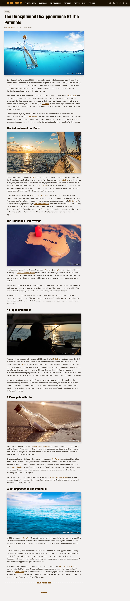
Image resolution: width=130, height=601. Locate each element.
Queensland (16, 467)
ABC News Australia (41, 204)
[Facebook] (107, 3)
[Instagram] (114, 3)
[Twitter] (117, 3)
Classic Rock (30, 3)
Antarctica (43, 185)
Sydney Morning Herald (41, 195)
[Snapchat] (123, 3)
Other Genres (55, 3)
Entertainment (80, 3)
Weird (7, 11)
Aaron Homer (10, 27)
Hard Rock (43, 3)
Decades (67, 3)
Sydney (24, 364)
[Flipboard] (120, 3)
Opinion (92, 3)
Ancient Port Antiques (17, 85)
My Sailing (73, 201)
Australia (48, 270)
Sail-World (33, 116)
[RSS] (127, 3)
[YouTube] (110, 3)
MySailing (45, 104)
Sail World (55, 459)
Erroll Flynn (19, 572)
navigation (72, 95)
